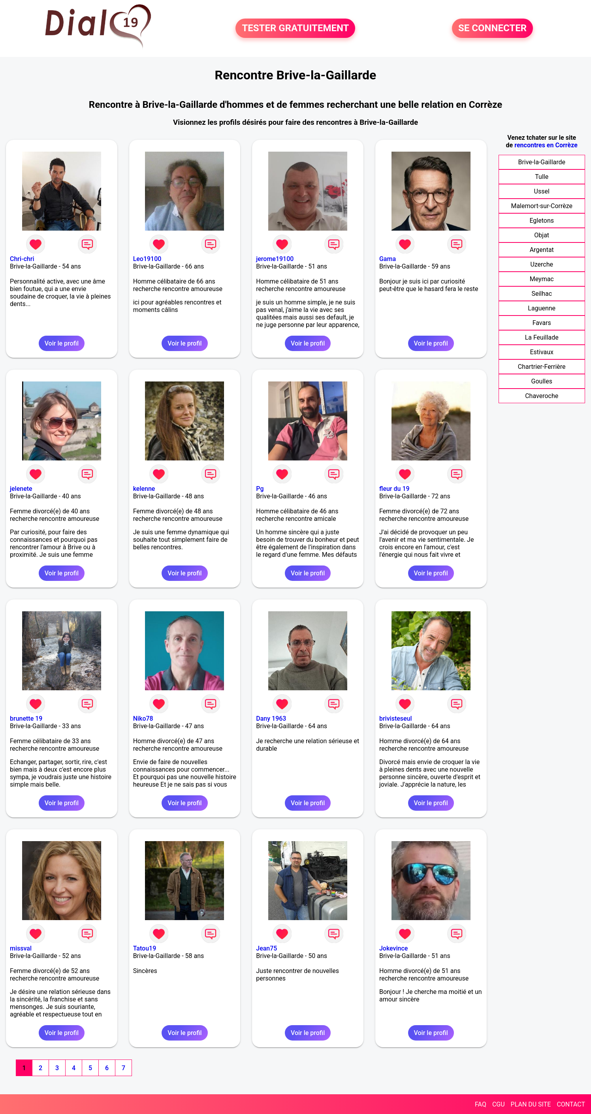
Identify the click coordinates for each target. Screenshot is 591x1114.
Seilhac (541, 293)
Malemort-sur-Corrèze (541, 206)
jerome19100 (275, 259)
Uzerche (541, 264)
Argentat (542, 250)
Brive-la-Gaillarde (541, 162)
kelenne (144, 488)
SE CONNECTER (492, 28)
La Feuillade (542, 337)
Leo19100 (147, 259)
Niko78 (143, 718)
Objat (541, 235)
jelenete (21, 488)
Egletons (541, 220)
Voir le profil (62, 343)
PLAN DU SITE (531, 1104)
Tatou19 (144, 948)
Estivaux (541, 352)
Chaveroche (541, 396)
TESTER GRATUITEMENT (295, 28)
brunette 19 (26, 718)
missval (21, 948)
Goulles (541, 381)
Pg (260, 488)
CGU (498, 1104)
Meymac (542, 279)
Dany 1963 (271, 718)
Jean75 (266, 948)
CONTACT (571, 1104)
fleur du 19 (394, 488)
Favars (542, 323)
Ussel (542, 191)
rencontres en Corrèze (546, 145)
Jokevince (393, 948)
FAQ (480, 1104)
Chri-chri (22, 259)
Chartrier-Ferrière (542, 366)
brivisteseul (395, 718)
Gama (387, 259)
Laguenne (541, 308)
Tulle (541, 176)
